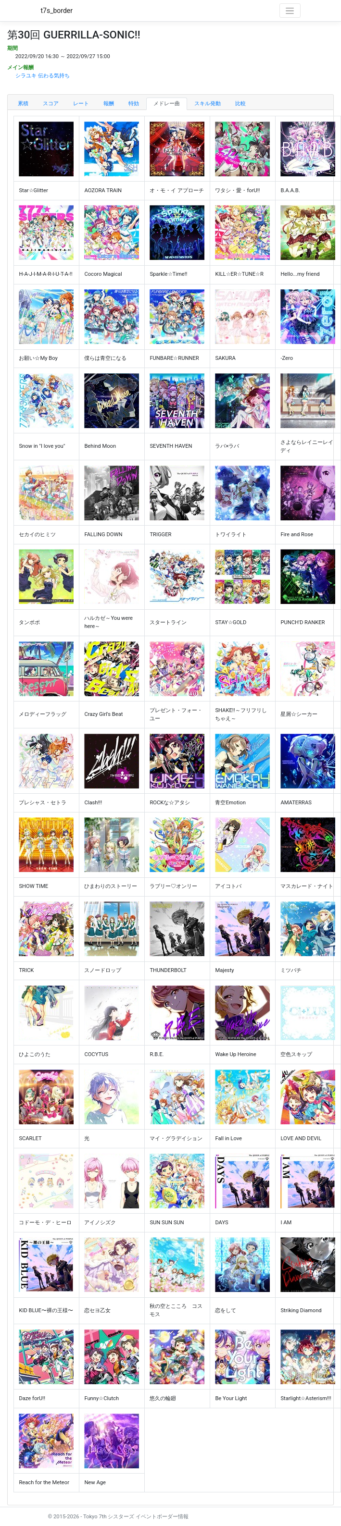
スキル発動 (207, 103)
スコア (51, 103)
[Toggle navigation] (290, 10)
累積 (23, 103)
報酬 (108, 103)
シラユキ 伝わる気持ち (42, 76)
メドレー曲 (166, 103)
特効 (133, 103)
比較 (240, 103)
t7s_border (57, 10)
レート (81, 103)
